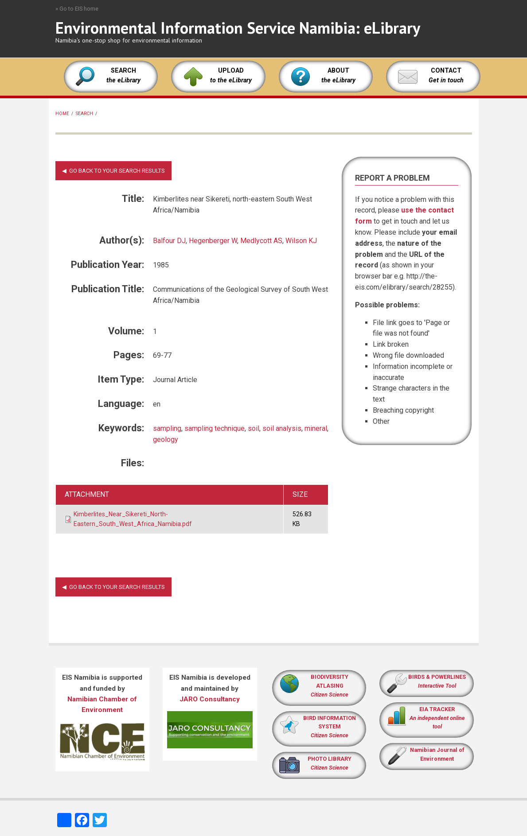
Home (62, 113)
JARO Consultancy (210, 699)
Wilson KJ (301, 240)
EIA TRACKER (437, 709)
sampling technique (214, 428)
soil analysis (281, 428)
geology (165, 439)
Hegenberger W (213, 240)
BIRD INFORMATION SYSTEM (329, 727)
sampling (167, 428)
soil (253, 428)
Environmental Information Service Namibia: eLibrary (237, 27)
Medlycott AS (261, 240)
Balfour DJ (169, 240)
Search (84, 113)
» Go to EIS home (76, 8)
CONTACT (446, 70)
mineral (315, 428)
